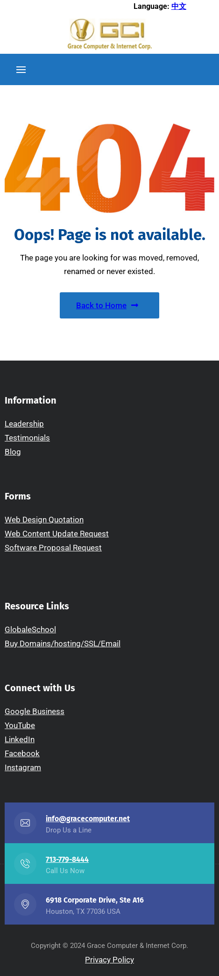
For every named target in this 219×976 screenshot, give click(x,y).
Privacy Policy (109, 959)
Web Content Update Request (57, 533)
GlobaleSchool (30, 629)
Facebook (22, 753)
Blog (13, 451)
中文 (178, 6)
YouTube (20, 725)
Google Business (34, 711)
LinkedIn (20, 739)
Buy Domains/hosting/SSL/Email (62, 643)
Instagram (23, 767)
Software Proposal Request (53, 547)
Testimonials (27, 437)
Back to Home (107, 305)
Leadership (24, 423)
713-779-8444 (67, 859)
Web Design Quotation (44, 519)
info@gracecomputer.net (88, 818)
